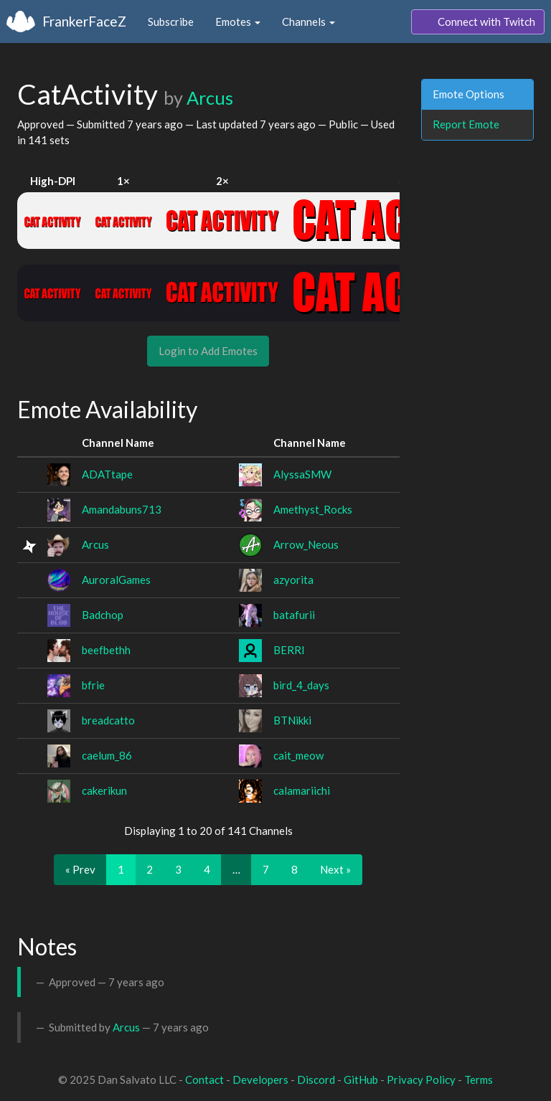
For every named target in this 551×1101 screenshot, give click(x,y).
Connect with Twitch (477, 22)
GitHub (361, 1079)
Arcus (210, 97)
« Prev (80, 869)
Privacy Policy (421, 1079)
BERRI (289, 649)
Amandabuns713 (121, 509)
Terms (478, 1079)
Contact (204, 1079)
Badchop (102, 614)
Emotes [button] (237, 21)
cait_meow (298, 755)
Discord (316, 1079)
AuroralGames (116, 579)
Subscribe (171, 21)
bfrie (93, 685)
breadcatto (108, 720)
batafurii (294, 614)
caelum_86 (107, 755)
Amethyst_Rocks (312, 509)
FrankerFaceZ (84, 21)
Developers (260, 1079)
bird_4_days (301, 685)
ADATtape (107, 474)
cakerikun (104, 790)
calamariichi (301, 790)
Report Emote (466, 124)
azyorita (293, 579)
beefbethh (106, 649)
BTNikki (292, 720)
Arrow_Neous (306, 544)
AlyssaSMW (302, 474)
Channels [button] (308, 21)
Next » (335, 869)
